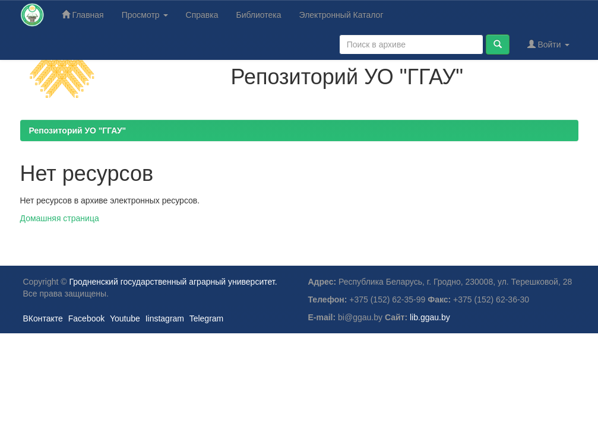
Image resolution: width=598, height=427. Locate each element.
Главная (83, 14)
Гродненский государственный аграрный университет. (173, 281)
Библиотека (258, 15)
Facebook (86, 318)
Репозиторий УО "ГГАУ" (77, 130)
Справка (202, 15)
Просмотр (145, 15)
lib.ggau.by (430, 317)
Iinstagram (164, 318)
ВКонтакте (43, 318)
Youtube (125, 318)
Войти (548, 44)
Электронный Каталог (341, 15)
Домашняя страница (59, 218)
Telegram (206, 318)
